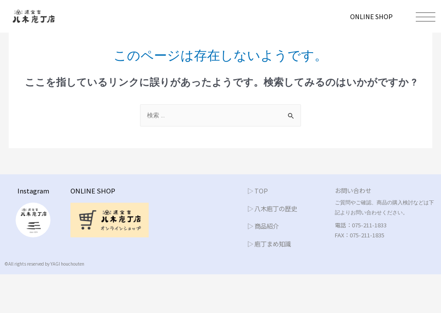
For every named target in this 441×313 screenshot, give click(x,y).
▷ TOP (257, 191)
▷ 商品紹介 (264, 225)
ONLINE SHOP (370, 16)
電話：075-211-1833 (361, 225)
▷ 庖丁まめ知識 (270, 243)
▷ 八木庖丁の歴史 (274, 208)
